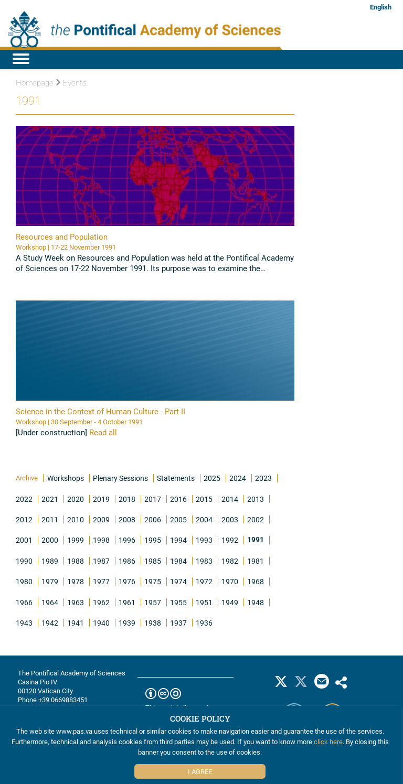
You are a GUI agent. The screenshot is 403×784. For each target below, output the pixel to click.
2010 (75, 519)
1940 (101, 623)
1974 (178, 581)
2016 (178, 499)
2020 (75, 499)
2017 (152, 499)
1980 (24, 581)
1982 (229, 561)
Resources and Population (62, 236)
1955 (178, 602)
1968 (255, 581)
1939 (127, 623)
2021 (49, 499)
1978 (75, 581)
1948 (255, 602)
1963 (75, 602)
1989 (49, 561)
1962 (101, 602)
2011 (49, 519)
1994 (178, 540)
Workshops (65, 478)
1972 (204, 581)
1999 (75, 540)
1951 (204, 602)
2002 (255, 519)
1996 (127, 540)
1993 (204, 540)
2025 (212, 478)
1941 (75, 623)
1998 (101, 540)
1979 (49, 581)
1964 (49, 602)
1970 (229, 581)
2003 (229, 519)
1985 (152, 561)
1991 (255, 539)
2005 (178, 519)
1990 (24, 561)
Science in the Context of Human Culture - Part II (100, 411)
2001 (24, 540)
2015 (204, 499)
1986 (127, 561)
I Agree (200, 771)
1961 (127, 602)
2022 (24, 499)
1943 (24, 623)
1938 (152, 623)
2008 (127, 519)
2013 (255, 499)
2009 (101, 519)
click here (328, 741)
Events (71, 83)
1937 (178, 623)
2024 (237, 478)
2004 (204, 519)
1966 (24, 602)
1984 (178, 561)
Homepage (35, 83)
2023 (263, 478)
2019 (101, 499)
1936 (204, 623)
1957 (152, 602)
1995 (152, 540)
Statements (176, 478)
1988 (75, 561)
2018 (127, 499)
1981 (255, 561)
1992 (229, 540)
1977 (101, 581)
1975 (152, 581)
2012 (24, 519)
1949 (229, 602)
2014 (229, 499)
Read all (103, 432)
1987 (101, 561)
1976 (127, 581)
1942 (49, 623)
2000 (49, 540)
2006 (152, 519)
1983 (204, 561)
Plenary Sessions (120, 478)
